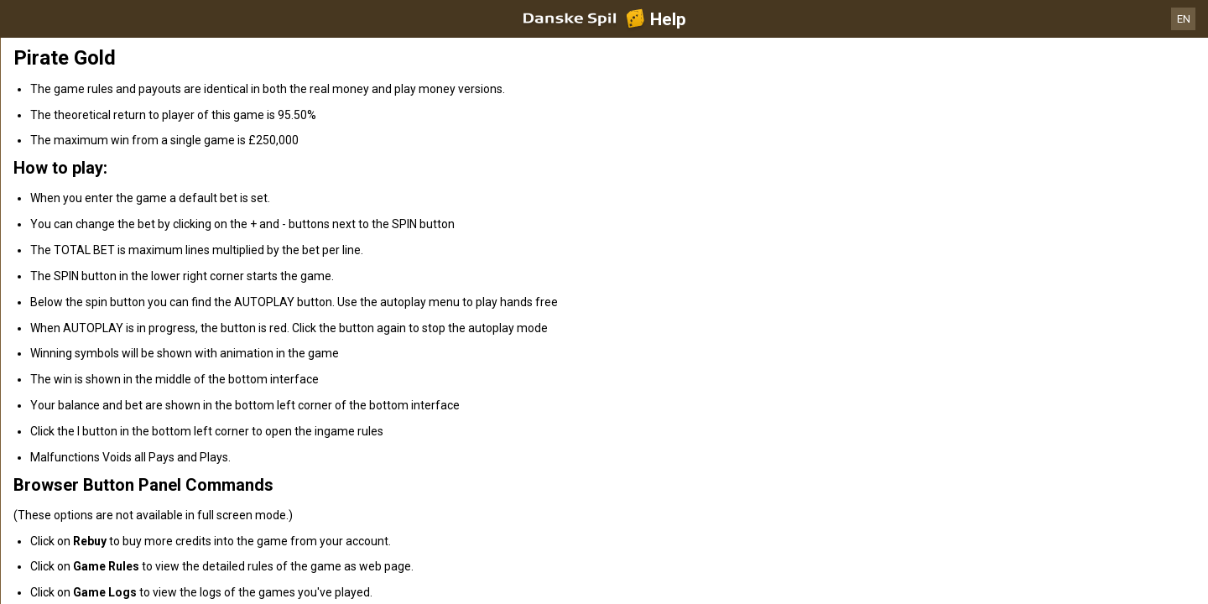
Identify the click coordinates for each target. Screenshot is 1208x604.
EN (1183, 19)
